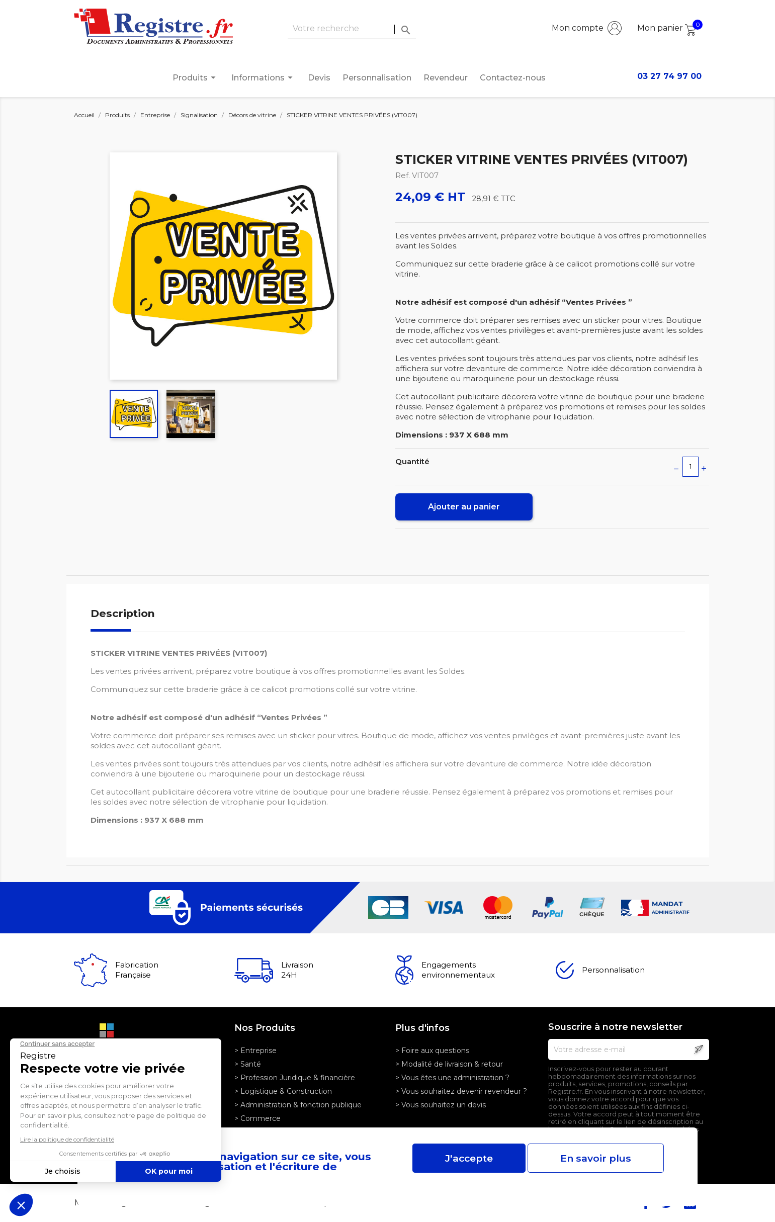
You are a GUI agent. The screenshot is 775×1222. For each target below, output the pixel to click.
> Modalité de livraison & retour (449, 1064)
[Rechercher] (352, 29)
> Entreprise (255, 1050)
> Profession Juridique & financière (294, 1077)
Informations (263, 77)
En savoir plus (595, 1158)
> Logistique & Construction (283, 1091)
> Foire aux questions (432, 1050)
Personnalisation (376, 77)
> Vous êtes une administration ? (452, 1077)
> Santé (247, 1064)
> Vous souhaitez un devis (440, 1104)
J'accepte (469, 1158)
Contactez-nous (513, 77)
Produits (196, 77)
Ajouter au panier (464, 506)
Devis (319, 77)
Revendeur (445, 77)
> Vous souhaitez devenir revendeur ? (461, 1091)
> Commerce (257, 1118)
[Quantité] (690, 467)
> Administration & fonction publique (298, 1104)
